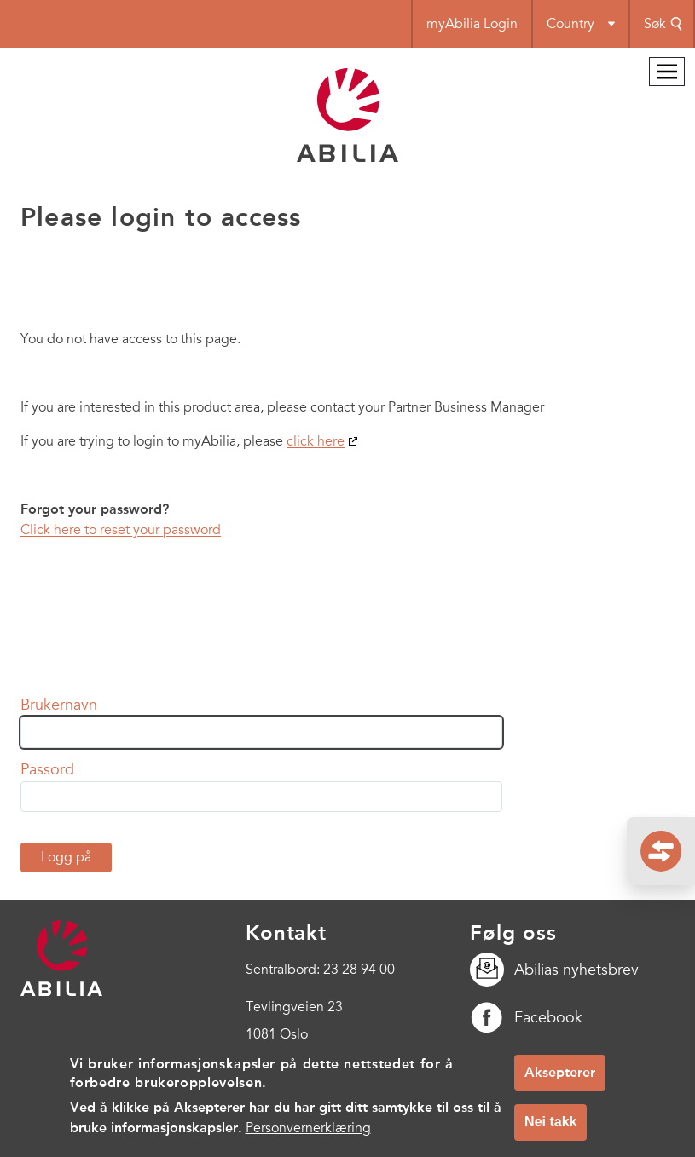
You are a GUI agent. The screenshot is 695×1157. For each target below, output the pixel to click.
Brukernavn (58, 704)
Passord (47, 769)
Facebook (526, 1017)
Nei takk (550, 1131)
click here (316, 441)
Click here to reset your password (120, 529)
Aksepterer (559, 1082)
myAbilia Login (472, 23)
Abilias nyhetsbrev (554, 970)
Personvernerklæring (308, 1137)
